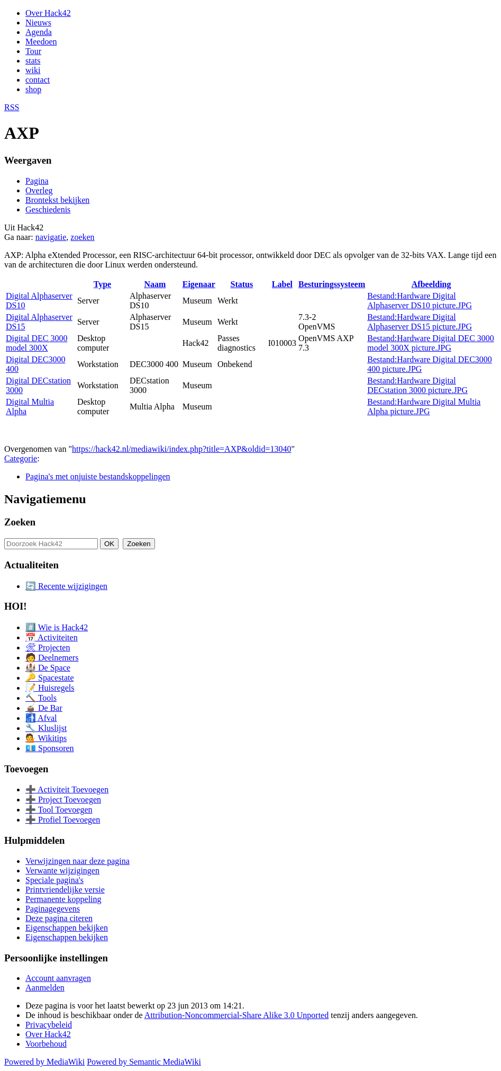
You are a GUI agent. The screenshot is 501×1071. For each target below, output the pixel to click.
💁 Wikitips (46, 738)
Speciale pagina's (54, 880)
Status (242, 284)
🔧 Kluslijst (46, 728)
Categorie (20, 458)
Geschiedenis (47, 209)
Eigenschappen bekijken (66, 927)
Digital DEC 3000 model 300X (36, 343)
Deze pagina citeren (59, 918)
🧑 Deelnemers (51, 657)
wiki (32, 70)
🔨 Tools (41, 697)
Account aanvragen (58, 978)
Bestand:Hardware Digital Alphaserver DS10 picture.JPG (419, 300)
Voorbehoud (46, 1043)
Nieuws (38, 22)
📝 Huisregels (49, 687)
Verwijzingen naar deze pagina (77, 860)
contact (37, 79)
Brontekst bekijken (57, 199)
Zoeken (19, 522)
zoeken (82, 237)
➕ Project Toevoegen (63, 799)
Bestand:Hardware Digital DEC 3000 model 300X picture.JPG (430, 343)
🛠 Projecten (47, 647)
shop (33, 89)
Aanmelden (45, 987)
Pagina (37, 180)
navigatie (51, 237)
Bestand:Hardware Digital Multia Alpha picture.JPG (423, 406)
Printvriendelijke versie (65, 889)
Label (282, 284)
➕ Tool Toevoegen (58, 809)
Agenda (38, 32)
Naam (155, 284)
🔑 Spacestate (49, 677)
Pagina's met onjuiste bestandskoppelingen (97, 476)
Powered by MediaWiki (44, 1061)
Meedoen (41, 41)
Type (102, 284)
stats (32, 60)
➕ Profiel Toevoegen (62, 819)
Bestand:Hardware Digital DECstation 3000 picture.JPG (417, 385)
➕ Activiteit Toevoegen (66, 789)
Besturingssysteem (331, 284)
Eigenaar (199, 284)
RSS (11, 107)
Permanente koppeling (63, 899)
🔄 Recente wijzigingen (66, 586)
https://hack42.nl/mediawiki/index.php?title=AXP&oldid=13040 (181, 448)
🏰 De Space (47, 667)
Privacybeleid (48, 1024)
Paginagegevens (52, 908)
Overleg (39, 190)
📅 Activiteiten (51, 637)
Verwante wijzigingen (62, 870)
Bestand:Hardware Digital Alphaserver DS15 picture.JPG (419, 322)
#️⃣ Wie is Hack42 (56, 627)
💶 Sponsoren (49, 748)
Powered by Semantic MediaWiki (144, 1061)
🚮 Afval (41, 717)
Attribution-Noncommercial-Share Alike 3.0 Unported (236, 1015)
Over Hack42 (48, 12)
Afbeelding (431, 284)
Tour (33, 51)
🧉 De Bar (43, 707)
